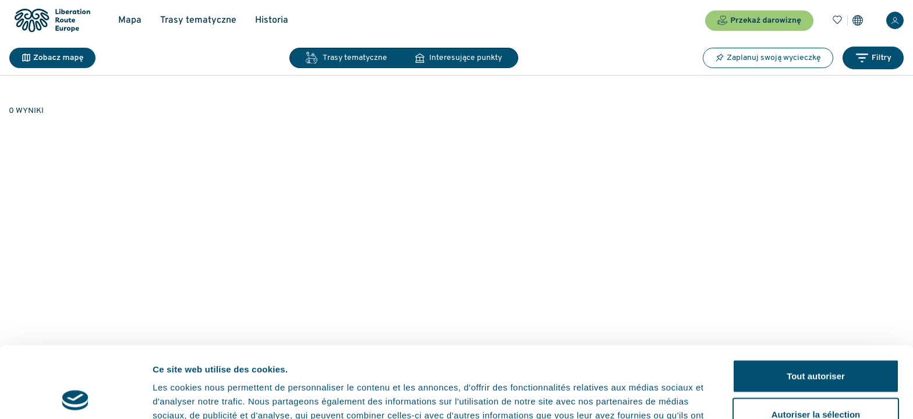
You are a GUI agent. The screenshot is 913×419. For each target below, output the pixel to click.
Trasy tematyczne (198, 20)
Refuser (815, 381)
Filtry (873, 58)
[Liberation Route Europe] (52, 20)
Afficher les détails (641, 396)
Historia (271, 20)
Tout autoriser (816, 305)
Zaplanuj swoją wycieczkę (768, 57)
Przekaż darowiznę (759, 20)
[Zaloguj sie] (895, 20)
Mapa (129, 20)
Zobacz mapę (52, 58)
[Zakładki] (837, 20)
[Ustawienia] (858, 20)
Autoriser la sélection (816, 343)
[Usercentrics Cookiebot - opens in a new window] (75, 396)
